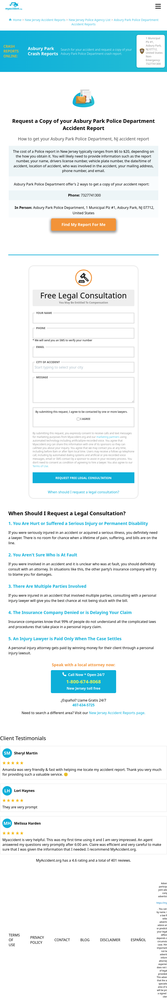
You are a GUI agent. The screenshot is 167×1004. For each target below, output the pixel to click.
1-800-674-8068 (83, 681)
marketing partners (107, 437)
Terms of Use (40, 466)
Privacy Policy (37, 940)
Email (40, 347)
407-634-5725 (83, 705)
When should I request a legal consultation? (83, 492)
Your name (44, 313)
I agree (85, 419)
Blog (85, 939)
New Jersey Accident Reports (45, 20)
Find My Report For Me (83, 224)
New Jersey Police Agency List (89, 20)
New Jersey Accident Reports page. (117, 712)
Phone (40, 328)
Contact (62, 939)
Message (42, 377)
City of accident (48, 362)
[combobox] (83, 367)
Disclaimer (110, 939)
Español (138, 939)
